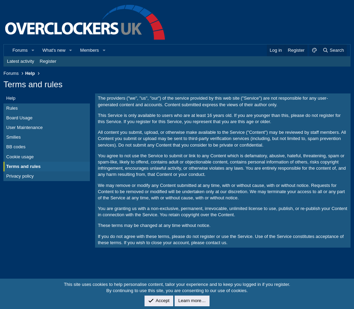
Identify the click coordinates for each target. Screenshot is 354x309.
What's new (54, 50)
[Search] (333, 50)
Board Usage (19, 117)
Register (48, 61)
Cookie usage (20, 156)
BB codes (16, 146)
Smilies (13, 137)
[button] (32, 50)
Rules (12, 108)
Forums (20, 50)
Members (89, 50)
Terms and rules (23, 166)
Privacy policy (20, 176)
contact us (216, 242)
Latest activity (20, 61)
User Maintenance (24, 127)
